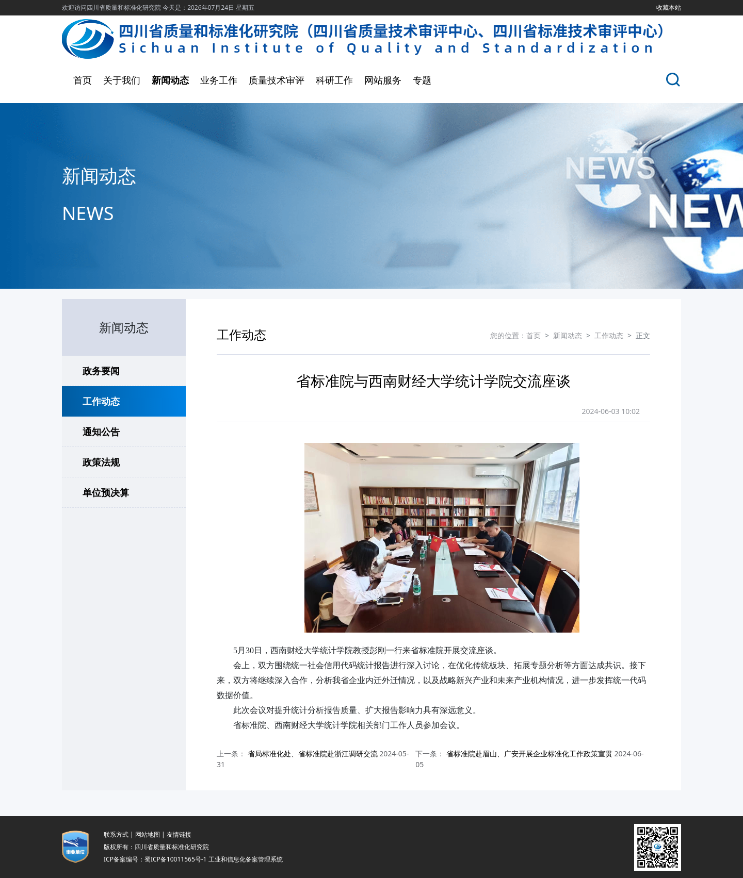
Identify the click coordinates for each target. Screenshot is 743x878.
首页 (82, 80)
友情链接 (179, 834)
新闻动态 (170, 80)
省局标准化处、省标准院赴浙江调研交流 (313, 753)
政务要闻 (101, 371)
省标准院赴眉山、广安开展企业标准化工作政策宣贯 (529, 753)
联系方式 (116, 834)
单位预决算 (106, 492)
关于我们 (121, 80)
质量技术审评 (276, 80)
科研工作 (334, 80)
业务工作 (218, 80)
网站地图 (147, 834)
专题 (422, 80)
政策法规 (101, 462)
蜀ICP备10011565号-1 (175, 859)
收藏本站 (668, 7)
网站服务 (382, 80)
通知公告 (101, 431)
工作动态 (101, 401)
